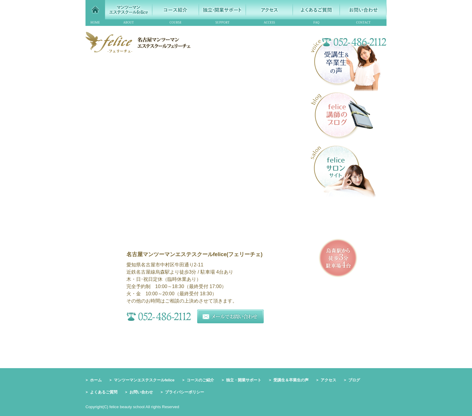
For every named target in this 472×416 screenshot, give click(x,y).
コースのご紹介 (200, 380)
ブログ (354, 380)
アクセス (328, 380)
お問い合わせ (141, 392)
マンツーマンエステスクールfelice (144, 380)
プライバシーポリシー (184, 392)
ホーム (96, 380)
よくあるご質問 (103, 392)
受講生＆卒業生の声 (291, 380)
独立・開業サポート (243, 380)
